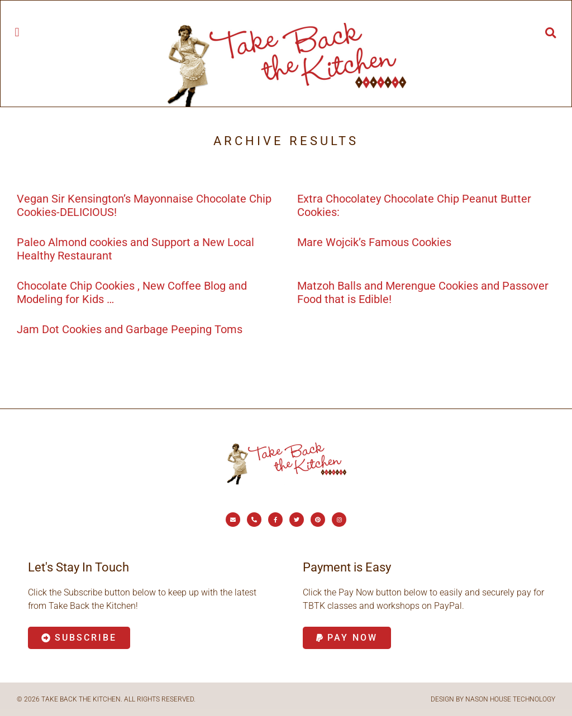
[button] (17, 32)
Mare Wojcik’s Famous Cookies (374, 242)
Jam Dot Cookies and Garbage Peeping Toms (129, 329)
